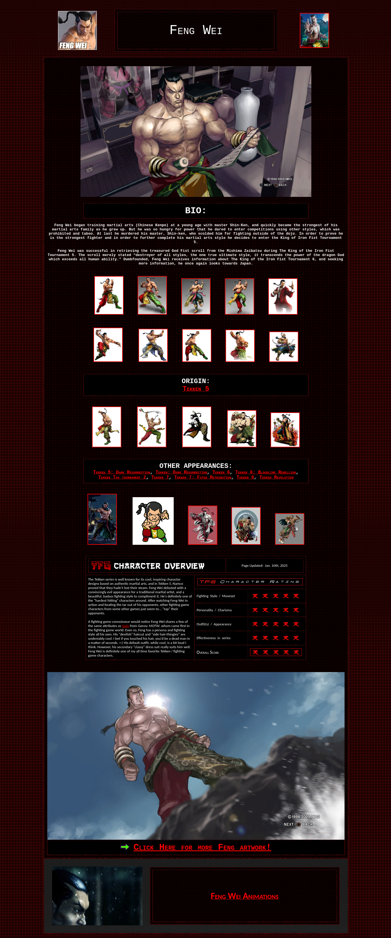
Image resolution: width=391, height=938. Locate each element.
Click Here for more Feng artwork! (202, 847)
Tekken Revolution (277, 477)
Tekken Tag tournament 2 (122, 477)
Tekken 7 (160, 477)
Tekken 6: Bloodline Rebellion (265, 472)
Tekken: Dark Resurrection (181, 472)
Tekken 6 (221, 472)
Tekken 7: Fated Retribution (202, 477)
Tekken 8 (245, 477)
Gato (125, 626)
